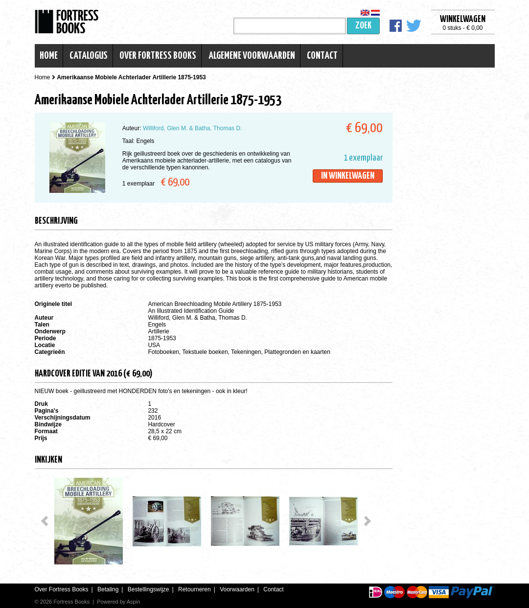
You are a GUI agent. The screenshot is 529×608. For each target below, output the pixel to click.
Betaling (107, 589)
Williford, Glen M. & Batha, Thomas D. (192, 128)
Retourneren (194, 589)
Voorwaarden (237, 589)
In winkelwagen (347, 176)
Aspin (133, 602)
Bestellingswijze (148, 589)
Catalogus (88, 56)
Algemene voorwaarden (251, 56)
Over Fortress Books (157, 56)
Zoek (363, 25)
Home (49, 56)
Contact (322, 56)
